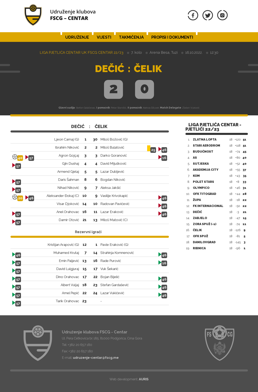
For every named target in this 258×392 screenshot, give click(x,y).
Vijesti (104, 37)
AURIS (144, 379)
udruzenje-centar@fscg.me (96, 358)
